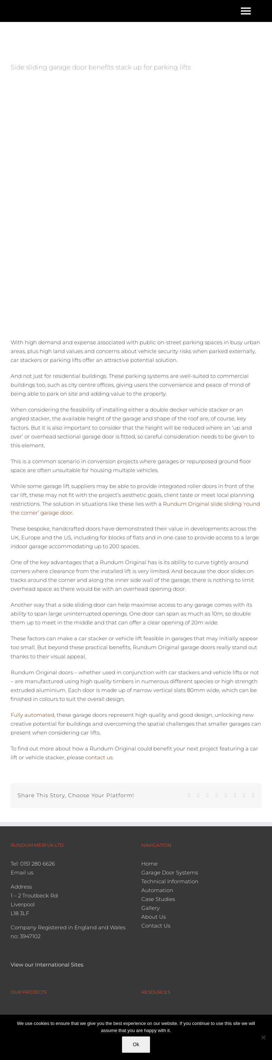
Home (149, 863)
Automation (157, 890)
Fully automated (32, 715)
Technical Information (169, 881)
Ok (136, 1044)
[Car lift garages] (136, 201)
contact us (99, 757)
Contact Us (155, 925)
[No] (263, 1037)
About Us (153, 916)
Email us (22, 872)
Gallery (150, 908)
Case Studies (158, 899)
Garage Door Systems (169, 872)
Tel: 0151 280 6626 (33, 863)
